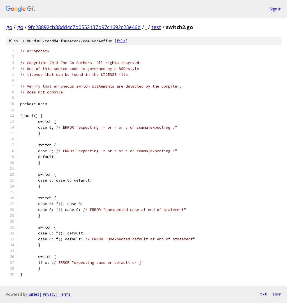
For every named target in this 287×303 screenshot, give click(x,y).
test (156, 27)
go (9, 27)
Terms (65, 294)
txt (263, 294)
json (276, 294)
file (121, 41)
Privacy (49, 294)
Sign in (275, 8)
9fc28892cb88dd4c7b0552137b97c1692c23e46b (84, 27)
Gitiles (33, 294)
